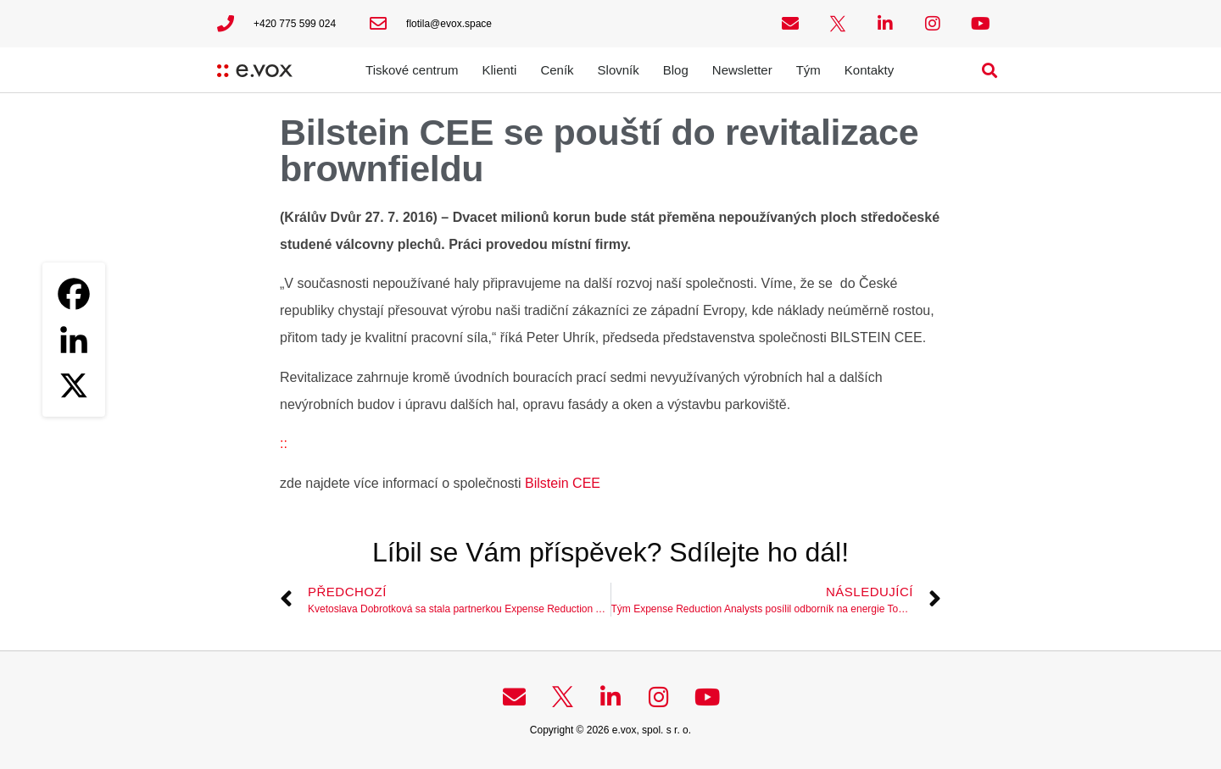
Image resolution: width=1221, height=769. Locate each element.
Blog (676, 70)
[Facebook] (74, 294)
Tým (808, 70)
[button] (990, 70)
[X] (74, 385)
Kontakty (869, 70)
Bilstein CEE (562, 483)
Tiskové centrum (411, 70)
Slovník (618, 70)
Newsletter (742, 70)
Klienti (499, 70)
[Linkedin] (74, 339)
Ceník (556, 70)
